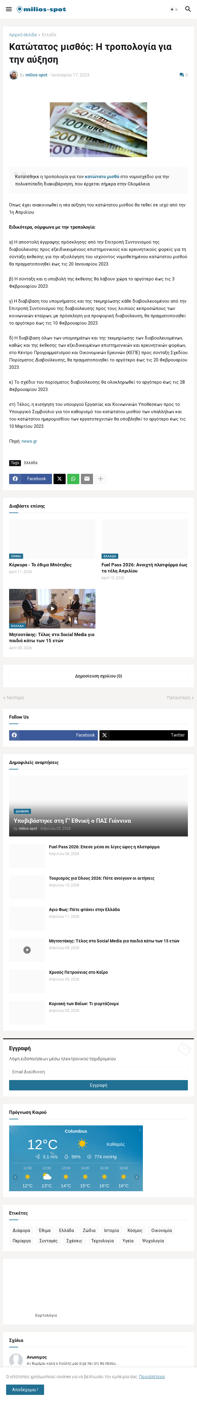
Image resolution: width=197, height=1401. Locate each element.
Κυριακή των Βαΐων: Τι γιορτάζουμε (84, 1003)
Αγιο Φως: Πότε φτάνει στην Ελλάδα (84, 909)
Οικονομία (161, 1230)
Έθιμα (44, 1230)
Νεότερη (15, 697)
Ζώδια (89, 1230)
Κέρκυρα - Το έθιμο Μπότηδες (40, 565)
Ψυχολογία (153, 1240)
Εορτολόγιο (46, 1315)
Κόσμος (135, 1230)
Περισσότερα (152, 1376)
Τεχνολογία (102, 1240)
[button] (8, 9)
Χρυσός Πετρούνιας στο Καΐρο (78, 972)
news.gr (29, 441)
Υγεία (128, 1240)
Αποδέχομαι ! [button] (25, 1389)
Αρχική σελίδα (23, 35)
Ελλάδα (49, 35)
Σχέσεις (74, 1240)
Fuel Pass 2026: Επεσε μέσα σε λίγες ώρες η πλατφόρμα (104, 846)
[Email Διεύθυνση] (98, 1072)
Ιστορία (111, 1230)
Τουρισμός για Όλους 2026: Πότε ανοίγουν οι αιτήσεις (101, 878)
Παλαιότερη (178, 697)
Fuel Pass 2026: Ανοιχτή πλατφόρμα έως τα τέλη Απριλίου (145, 568)
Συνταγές (49, 1240)
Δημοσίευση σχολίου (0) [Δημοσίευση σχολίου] (98, 676)
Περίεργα (22, 1240)
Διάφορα (21, 1230)
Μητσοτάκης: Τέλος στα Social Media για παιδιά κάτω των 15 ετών (51, 637)
